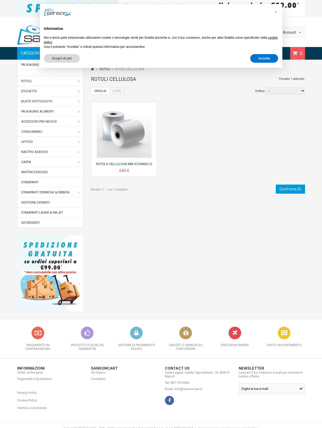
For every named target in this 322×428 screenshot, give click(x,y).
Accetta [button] (264, 58)
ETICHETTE (50, 91)
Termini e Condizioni (31, 404)
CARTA (50, 162)
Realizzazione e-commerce (218, 422)
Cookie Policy (27, 396)
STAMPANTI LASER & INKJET (42, 212)
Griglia (100, 91)
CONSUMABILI (50, 132)
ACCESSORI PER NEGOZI (50, 122)
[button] (276, 12)
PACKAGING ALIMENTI (50, 111)
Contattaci (98, 383)
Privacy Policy (27, 389)
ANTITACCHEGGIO (34, 172)
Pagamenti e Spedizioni (34, 383)
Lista (117, 91)
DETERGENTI (30, 222)
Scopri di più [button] (62, 58)
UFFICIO (50, 142)
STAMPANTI (29, 182)
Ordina (260, 91)
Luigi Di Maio (249, 422)
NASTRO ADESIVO (50, 152)
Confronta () (290, 189)
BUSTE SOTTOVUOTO (50, 101)
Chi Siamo (98, 376)
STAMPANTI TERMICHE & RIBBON (50, 192)
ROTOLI (50, 81)
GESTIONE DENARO (35, 202)
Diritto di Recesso (30, 376)
